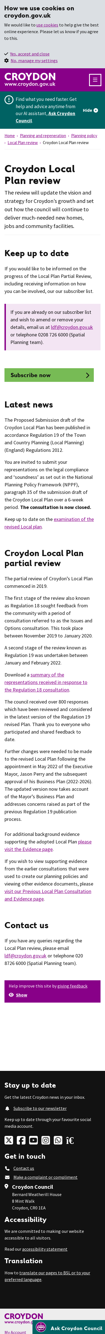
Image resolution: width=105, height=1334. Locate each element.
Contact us (23, 1168)
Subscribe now (30, 375)
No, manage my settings (34, 60)
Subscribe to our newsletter (40, 1108)
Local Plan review (23, 142)
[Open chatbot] (68, 1327)
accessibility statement (44, 1249)
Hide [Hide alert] (87, 110)
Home (9, 135)
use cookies (47, 25)
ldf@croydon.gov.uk (72, 327)
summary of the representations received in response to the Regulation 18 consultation (45, 682)
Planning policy (84, 135)
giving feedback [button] (72, 986)
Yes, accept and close (30, 54)
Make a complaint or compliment (45, 1177)
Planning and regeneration (43, 135)
